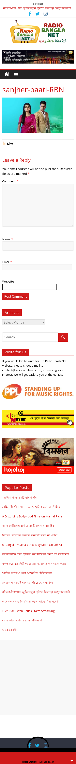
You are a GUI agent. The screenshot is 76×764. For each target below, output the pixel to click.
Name (7, 239)
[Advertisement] (38, 677)
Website (8, 281)
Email (7, 262)
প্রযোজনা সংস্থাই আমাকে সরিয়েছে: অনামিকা (27, 582)
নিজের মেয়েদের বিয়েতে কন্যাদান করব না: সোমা (29, 535)
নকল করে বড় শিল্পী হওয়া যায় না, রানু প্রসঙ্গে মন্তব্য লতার (34, 564)
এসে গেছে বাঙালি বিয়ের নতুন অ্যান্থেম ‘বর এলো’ (30, 601)
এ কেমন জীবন (10, 630)
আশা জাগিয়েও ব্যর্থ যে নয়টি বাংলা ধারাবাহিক (28, 526)
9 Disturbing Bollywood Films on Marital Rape (32, 516)
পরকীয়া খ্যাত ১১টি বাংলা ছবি (19, 497)
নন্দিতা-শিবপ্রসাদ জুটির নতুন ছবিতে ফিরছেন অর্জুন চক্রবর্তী (37, 8)
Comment (10, 181)
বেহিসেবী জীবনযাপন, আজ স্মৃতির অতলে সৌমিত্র (31, 507)
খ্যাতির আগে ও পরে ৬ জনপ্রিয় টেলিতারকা (27, 573)
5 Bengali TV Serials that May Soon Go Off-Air (32, 545)
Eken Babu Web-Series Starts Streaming (28, 611)
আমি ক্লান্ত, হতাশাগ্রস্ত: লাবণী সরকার (22, 620)
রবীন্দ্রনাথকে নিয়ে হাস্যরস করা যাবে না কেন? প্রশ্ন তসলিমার (35, 554)
